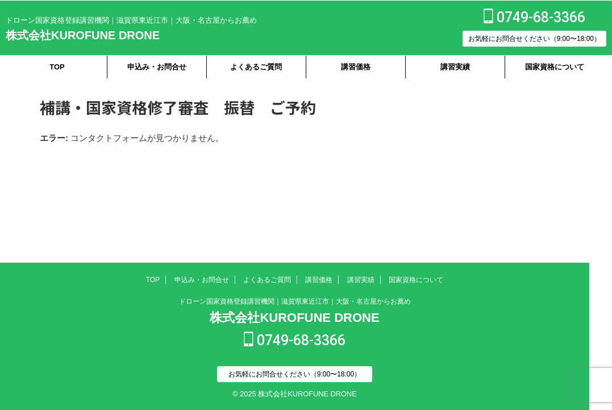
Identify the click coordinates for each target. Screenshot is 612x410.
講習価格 (355, 67)
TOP (57, 67)
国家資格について (554, 67)
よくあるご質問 (256, 67)
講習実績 (455, 67)
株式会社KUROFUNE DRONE (83, 35)
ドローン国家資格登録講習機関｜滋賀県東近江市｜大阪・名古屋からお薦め (295, 303)
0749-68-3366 (534, 17)
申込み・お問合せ (156, 67)
